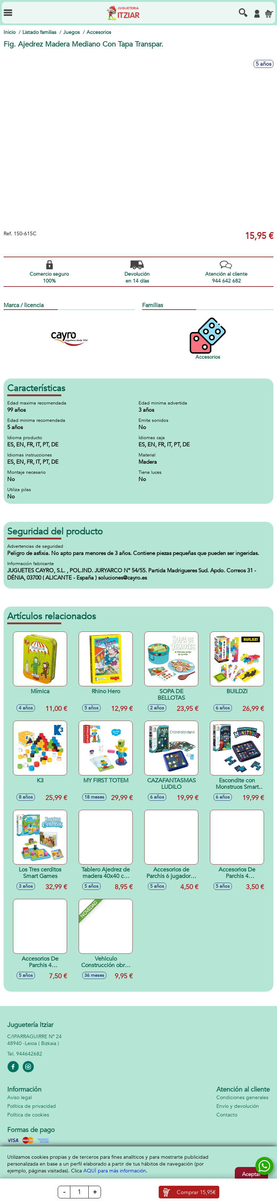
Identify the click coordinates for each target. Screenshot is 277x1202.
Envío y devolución (237, 1106)
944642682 (29, 1053)
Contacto (226, 1114)
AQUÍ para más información (114, 1170)
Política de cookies (28, 1114)
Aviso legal (19, 1097)
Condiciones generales (242, 1097)
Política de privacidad (31, 1106)
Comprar (196, 1192)
